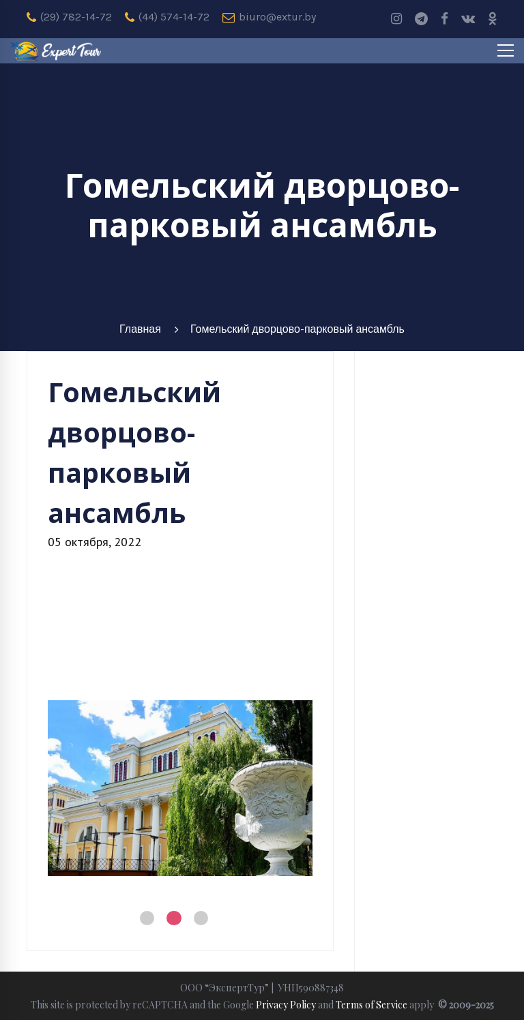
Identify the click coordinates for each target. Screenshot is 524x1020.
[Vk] (468, 19)
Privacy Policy (286, 1004)
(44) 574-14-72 (167, 17)
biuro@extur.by (269, 17)
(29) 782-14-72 (69, 17)
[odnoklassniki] (492, 19)
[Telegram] (421, 19)
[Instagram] (396, 19)
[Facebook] (444, 19)
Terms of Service (371, 1004)
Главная (140, 328)
